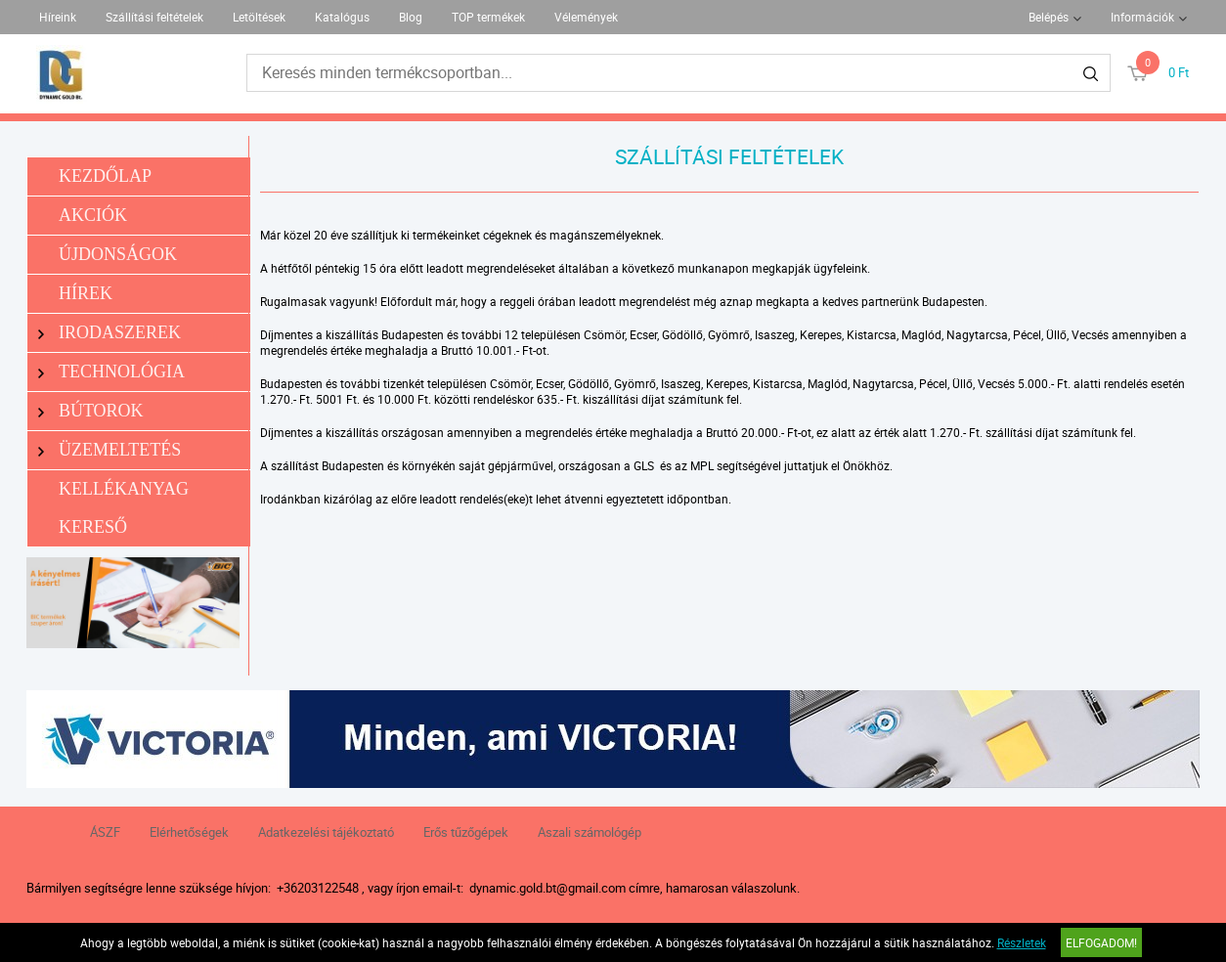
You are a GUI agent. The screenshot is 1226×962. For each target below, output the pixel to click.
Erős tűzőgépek (465, 832)
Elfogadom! (1101, 942)
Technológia (111, 372)
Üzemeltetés (109, 450)
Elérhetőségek (189, 832)
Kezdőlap (105, 176)
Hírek (85, 293)
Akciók (93, 215)
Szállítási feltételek (154, 16)
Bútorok (90, 411)
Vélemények (586, 16)
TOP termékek (488, 16)
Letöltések (259, 16)
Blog (410, 16)
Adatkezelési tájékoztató (326, 832)
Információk (1142, 16)
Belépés (1049, 16)
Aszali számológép (589, 832)
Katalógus (342, 16)
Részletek (1021, 942)
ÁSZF (105, 832)
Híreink (57, 16)
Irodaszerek (109, 333)
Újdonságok (118, 254)
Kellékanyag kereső (124, 508)
